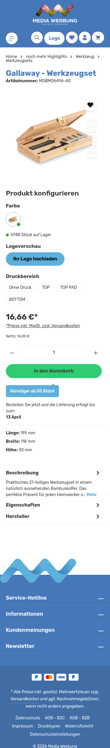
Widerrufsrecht (78, 720)
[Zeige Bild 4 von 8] (92, 137)
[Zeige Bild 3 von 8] (92, 132)
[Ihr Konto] (85, 37)
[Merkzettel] (72, 37)
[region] (55, 135)
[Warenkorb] (98, 37)
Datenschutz (27, 712)
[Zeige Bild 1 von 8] (92, 121)
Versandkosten (20, 693)
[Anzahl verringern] (12, 352)
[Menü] (12, 38)
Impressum (24, 720)
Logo (54, 38)
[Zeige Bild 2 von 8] (92, 126)
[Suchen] (37, 37)
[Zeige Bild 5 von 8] (92, 142)
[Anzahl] (54, 352)
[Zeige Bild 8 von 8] (92, 158)
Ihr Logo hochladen (35, 258)
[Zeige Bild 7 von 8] (92, 153)
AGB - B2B (79, 712)
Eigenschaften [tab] (53, 499)
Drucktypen (49, 720)
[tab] (53, 477)
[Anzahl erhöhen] (96, 352)
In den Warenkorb (53, 370)
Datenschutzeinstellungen (54, 728)
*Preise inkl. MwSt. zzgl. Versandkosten (42, 325)
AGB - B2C (54, 712)
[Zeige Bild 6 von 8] (92, 147)
